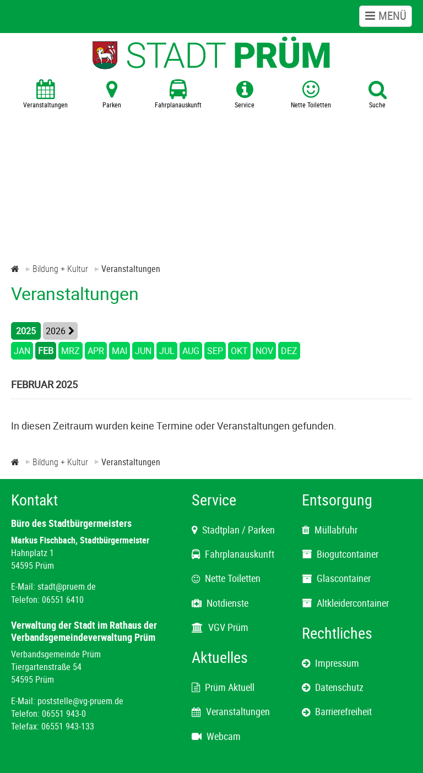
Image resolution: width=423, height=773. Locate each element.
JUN (143, 351)
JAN (22, 351)
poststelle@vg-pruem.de (80, 701)
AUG (190, 351)
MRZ (70, 351)
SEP (215, 351)
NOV (264, 351)
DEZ (289, 351)
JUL (167, 351)
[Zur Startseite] (15, 269)
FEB (45, 351)
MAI (119, 351)
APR (96, 351)
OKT (239, 351)
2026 (56, 331)
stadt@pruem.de (66, 586)
